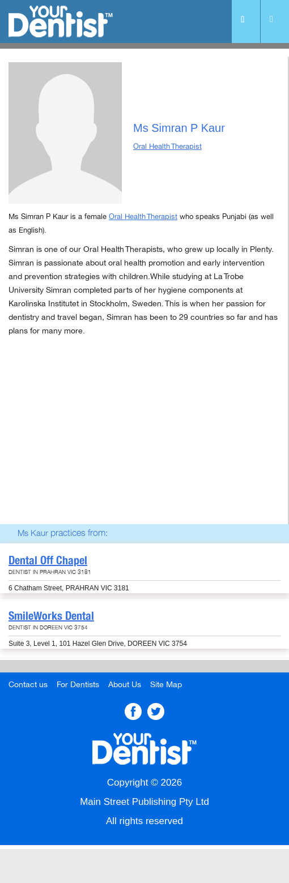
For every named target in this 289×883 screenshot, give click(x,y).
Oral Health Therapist (167, 146)
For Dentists (78, 684)
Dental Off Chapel (47, 560)
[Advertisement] (144, 445)
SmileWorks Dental (51, 616)
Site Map (166, 684)
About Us (124, 684)
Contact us (28, 684)
